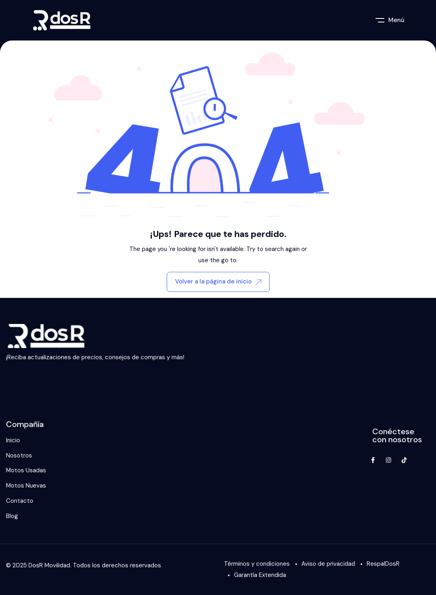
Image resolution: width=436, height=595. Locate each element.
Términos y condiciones (257, 564)
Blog (12, 516)
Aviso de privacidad (328, 564)
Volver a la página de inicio (218, 281)
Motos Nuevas (26, 486)
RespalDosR (383, 564)
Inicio (13, 440)
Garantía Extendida (260, 575)
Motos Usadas (26, 470)
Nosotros (19, 455)
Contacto (19, 501)
